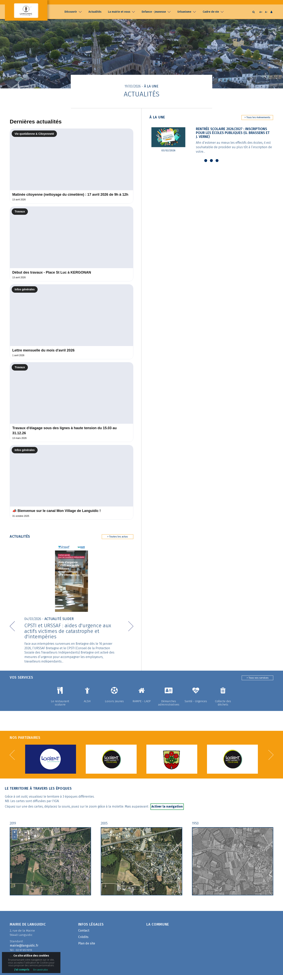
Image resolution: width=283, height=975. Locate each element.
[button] (12, 617)
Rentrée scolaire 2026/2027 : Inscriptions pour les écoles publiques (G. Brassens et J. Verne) (234, 133)
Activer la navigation (167, 802)
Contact (83, 926)
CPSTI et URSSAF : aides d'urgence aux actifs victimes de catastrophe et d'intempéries (67, 625)
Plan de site (86, 939)
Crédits (83, 932)
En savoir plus (40, 969)
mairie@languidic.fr (24, 941)
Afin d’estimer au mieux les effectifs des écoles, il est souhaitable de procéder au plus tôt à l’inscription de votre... (234, 147)
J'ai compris (21, 969)
